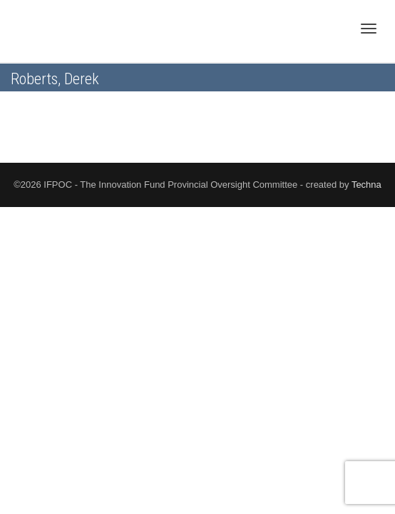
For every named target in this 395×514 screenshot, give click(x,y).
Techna (366, 184)
